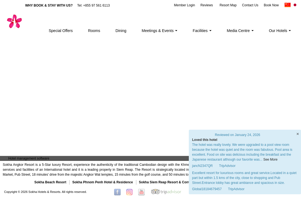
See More (270, 159)
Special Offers (61, 30)
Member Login (184, 5)
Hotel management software (28, 158)
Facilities (202, 30)
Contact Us (250, 5)
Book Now (271, 5)
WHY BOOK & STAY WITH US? (49, 5)
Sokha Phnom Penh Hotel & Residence (102, 182)
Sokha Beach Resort (50, 182)
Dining (120, 30)
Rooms (94, 30)
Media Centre (240, 30)
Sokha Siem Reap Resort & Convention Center (175, 182)
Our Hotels (280, 30)
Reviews (207, 5)
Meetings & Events (160, 30)
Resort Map (228, 5)
